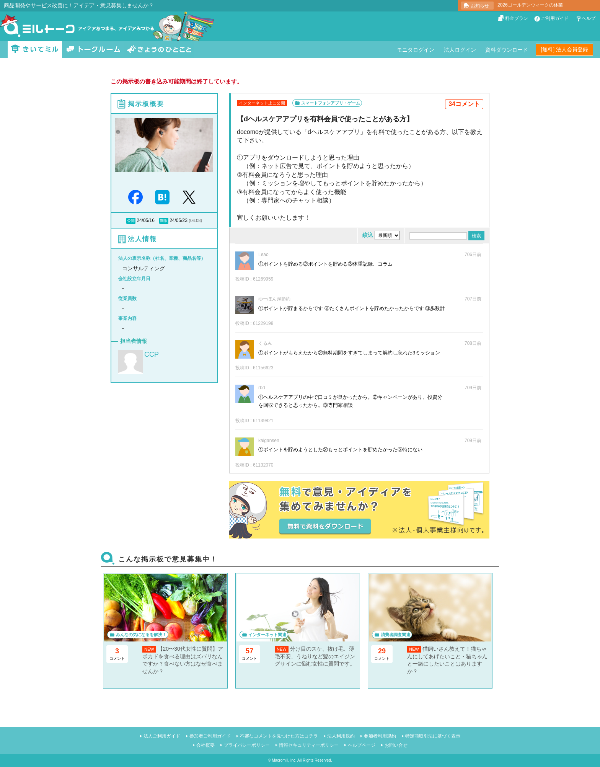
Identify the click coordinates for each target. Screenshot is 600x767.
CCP (151, 354)
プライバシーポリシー (247, 745)
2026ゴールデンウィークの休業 (530, 5)
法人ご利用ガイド (161, 736)
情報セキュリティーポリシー (309, 745)
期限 (164, 221)
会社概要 (205, 745)
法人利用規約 (341, 736)
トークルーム (93, 49)
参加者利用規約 (380, 736)
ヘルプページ (361, 745)
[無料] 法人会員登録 (564, 49)
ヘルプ (588, 18)
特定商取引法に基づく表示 (432, 736)
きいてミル (35, 49)
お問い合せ (396, 745)
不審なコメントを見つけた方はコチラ (279, 736)
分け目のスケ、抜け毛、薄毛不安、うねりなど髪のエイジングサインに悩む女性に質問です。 (315, 656)
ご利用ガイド (555, 18)
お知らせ (480, 5)
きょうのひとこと (159, 49)
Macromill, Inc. (284, 760)
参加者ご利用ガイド (210, 736)
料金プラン (516, 18)
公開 (131, 221)
